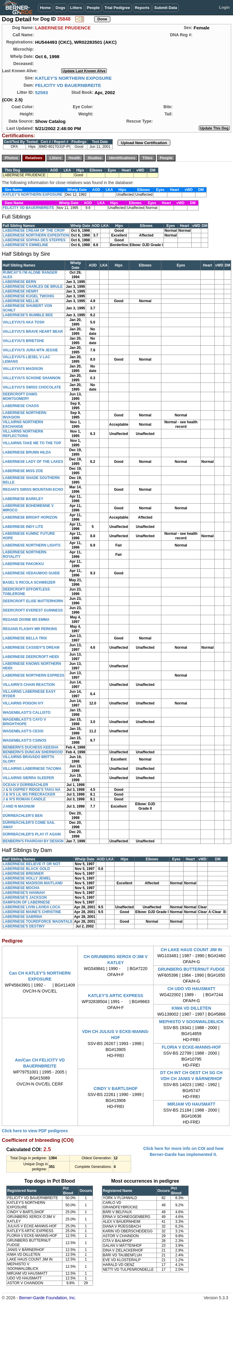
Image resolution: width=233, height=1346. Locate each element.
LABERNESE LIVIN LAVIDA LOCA (31, 907)
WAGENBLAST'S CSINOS (24, 740)
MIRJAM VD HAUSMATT (191, 1104)
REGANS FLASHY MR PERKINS (30, 629)
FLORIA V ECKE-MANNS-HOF (191, 1047)
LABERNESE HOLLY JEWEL (27, 878)
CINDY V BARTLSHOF (116, 1088)
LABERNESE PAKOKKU (23, 564)
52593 (41, 92)
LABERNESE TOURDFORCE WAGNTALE (38, 921)
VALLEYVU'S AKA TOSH (23, 322)
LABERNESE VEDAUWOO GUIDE (31, 573)
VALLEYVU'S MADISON (23, 369)
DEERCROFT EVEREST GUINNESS (33, 610)
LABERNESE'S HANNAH (24, 893)
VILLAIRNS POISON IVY (23, 703)
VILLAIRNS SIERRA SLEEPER (28, 778)
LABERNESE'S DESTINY (24, 926)
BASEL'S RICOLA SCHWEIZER (29, 582)
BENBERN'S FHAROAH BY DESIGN (33, 841)
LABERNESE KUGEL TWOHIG (28, 296)
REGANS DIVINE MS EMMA (26, 620)
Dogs (60, 7)
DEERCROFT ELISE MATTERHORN (33, 601)
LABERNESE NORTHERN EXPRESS (33, 675)
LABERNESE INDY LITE (23, 527)
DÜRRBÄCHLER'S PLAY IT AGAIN (32, 834)
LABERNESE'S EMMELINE (25, 245)
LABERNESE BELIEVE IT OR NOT (32, 864)
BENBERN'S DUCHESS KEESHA (30, 747)
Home (45, 7)
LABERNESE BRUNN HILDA (27, 452)
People (93, 7)
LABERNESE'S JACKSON (25, 897)
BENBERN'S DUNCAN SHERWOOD (33, 752)
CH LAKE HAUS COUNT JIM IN (191, 949)
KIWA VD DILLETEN (191, 1008)
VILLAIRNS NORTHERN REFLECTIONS (23, 433)
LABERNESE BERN (19, 282)
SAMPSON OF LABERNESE (26, 902)
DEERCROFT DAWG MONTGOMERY (20, 396)
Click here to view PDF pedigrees (35, 1130)
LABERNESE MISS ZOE (23, 471)
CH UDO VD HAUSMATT (191, 988)
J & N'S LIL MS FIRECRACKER (29, 794)
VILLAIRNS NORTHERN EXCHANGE (23, 424)
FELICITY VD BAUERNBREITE (68, 85)
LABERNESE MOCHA (21, 888)
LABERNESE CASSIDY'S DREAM (31, 647)
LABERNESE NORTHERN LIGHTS (32, 545)
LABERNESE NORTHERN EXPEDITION (36, 235)
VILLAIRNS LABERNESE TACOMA (32, 769)
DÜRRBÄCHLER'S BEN (23, 816)
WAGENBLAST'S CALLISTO (26, 712)
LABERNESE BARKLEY (23, 499)
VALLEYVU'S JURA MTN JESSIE (30, 350)
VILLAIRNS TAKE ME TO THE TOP (32, 443)
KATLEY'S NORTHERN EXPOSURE (73, 78)
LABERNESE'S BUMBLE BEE (28, 315)
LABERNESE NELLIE (21, 301)
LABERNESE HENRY (20, 291)
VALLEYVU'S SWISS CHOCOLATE (32, 387)
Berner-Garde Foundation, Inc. (47, 1297)
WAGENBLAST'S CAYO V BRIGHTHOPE (24, 721)
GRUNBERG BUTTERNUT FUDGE (191, 969)
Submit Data (165, 7)
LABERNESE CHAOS (21, 406)
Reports (142, 7)
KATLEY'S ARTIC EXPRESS (115, 995)
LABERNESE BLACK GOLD (26, 869)
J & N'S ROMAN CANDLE (24, 799)
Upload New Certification (144, 143)
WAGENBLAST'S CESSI (23, 731)
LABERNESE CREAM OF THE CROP (34, 230)
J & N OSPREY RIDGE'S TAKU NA (31, 790)
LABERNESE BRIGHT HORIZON (30, 517)
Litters (76, 7)
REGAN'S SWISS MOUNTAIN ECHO (33, 489)
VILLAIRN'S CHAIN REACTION (29, 685)
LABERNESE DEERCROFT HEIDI (31, 657)
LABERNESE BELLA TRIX (25, 638)
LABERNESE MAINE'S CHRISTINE (32, 912)
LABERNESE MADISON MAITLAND (33, 883)
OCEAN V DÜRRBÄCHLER (25, 785)
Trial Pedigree (117, 7)
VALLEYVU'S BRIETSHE (23, 341)
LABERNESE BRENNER (23, 873)
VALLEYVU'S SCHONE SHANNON (32, 378)
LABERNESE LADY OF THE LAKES (33, 462)
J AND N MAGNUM (18, 806)
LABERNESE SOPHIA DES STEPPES (34, 240)
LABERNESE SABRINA (22, 917)
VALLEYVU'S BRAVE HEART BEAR (33, 331)
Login (224, 7)
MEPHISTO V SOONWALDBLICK (191, 1021)
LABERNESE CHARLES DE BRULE (33, 286)
